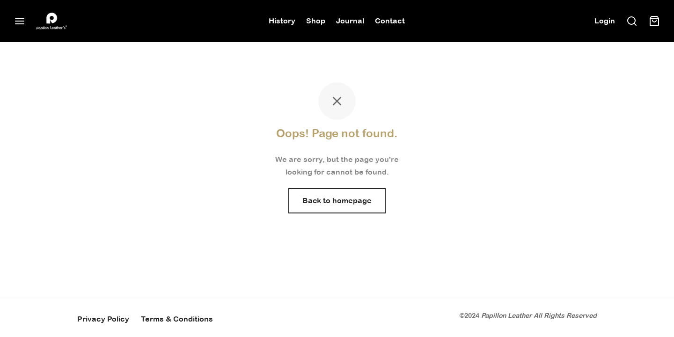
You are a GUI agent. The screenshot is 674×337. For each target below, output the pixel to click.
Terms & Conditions (177, 319)
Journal (350, 20)
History (282, 20)
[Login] (604, 21)
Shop (315, 20)
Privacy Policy (103, 319)
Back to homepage (337, 200)
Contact (390, 20)
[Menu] (19, 21)
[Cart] (654, 21)
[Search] (631, 21)
